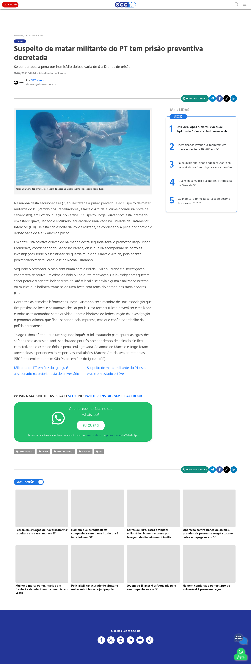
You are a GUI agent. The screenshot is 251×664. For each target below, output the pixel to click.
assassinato (24, 452)
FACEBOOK (133, 396)
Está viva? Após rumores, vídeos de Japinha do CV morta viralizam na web (202, 129)
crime (43, 452)
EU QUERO (90, 426)
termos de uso (94, 435)
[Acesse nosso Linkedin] (130, 640)
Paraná (85, 452)
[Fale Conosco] (240, 639)
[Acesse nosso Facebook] (101, 640)
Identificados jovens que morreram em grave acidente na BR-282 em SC (202, 147)
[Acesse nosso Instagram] (120, 640)
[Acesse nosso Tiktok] (149, 640)
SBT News (37, 80)
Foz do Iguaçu (63, 452)
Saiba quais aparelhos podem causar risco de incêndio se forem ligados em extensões (205, 165)
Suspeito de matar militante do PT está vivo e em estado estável (116, 371)
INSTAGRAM (110, 396)
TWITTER (91, 396)
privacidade (113, 435)
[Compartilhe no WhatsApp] (195, 98)
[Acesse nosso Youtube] (140, 640)
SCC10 (72, 396)
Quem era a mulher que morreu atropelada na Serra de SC (205, 183)
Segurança (19, 35)
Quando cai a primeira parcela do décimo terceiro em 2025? (204, 201)
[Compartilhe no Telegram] (212, 98)
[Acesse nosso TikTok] (226, 98)
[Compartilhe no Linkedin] (233, 98)
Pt (99, 452)
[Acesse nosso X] (111, 640)
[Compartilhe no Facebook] (219, 98)
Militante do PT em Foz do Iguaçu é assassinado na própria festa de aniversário (46, 371)
